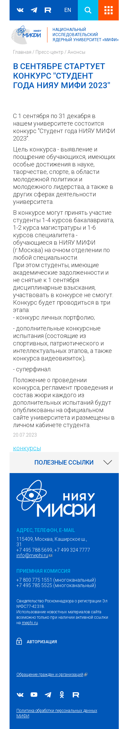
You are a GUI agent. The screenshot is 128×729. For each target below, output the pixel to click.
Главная (22, 52)
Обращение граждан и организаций (52, 674)
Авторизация (42, 641)
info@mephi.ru (35, 555)
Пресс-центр (49, 52)
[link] (64, 462)
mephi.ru (30, 622)
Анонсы (76, 52)
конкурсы (27, 448)
